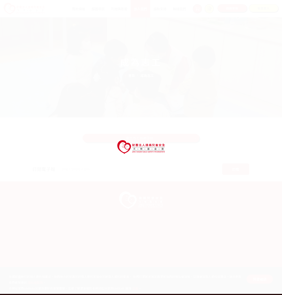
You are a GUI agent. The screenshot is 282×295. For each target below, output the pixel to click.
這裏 (135, 288)
